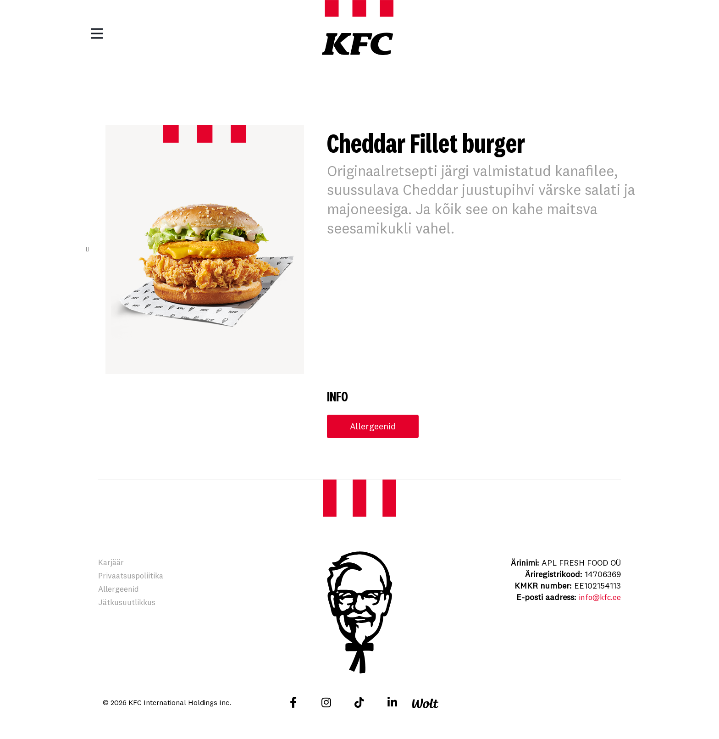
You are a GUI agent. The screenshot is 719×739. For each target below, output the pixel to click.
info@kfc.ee (598, 597)
